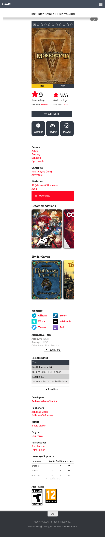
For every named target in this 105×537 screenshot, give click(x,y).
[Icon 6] (56, 24)
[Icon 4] (49, 24)
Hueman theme (69, 526)
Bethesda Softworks (42, 415)
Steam (63, 315)
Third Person (38, 449)
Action (35, 151)
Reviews (44, 104)
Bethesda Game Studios (44, 401)
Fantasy (36, 154)
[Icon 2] (41, 24)
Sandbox (36, 157)
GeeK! (6, 4)
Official (42, 315)
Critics (65, 104)
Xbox (34, 188)
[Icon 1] (38, 24)
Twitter (42, 327)
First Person (38, 446)
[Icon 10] (71, 24)
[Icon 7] (60, 24)
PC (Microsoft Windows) (44, 185)
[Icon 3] (45, 24)
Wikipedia (65, 321)
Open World (38, 161)
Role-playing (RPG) (42, 171)
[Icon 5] (53, 24)
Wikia (41, 321)
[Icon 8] (64, 24)
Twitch (63, 327)
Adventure (37, 174)
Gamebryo (37, 436)
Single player (39, 425)
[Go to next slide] (94, 19)
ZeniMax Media (40, 411)
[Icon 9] (67, 24)
